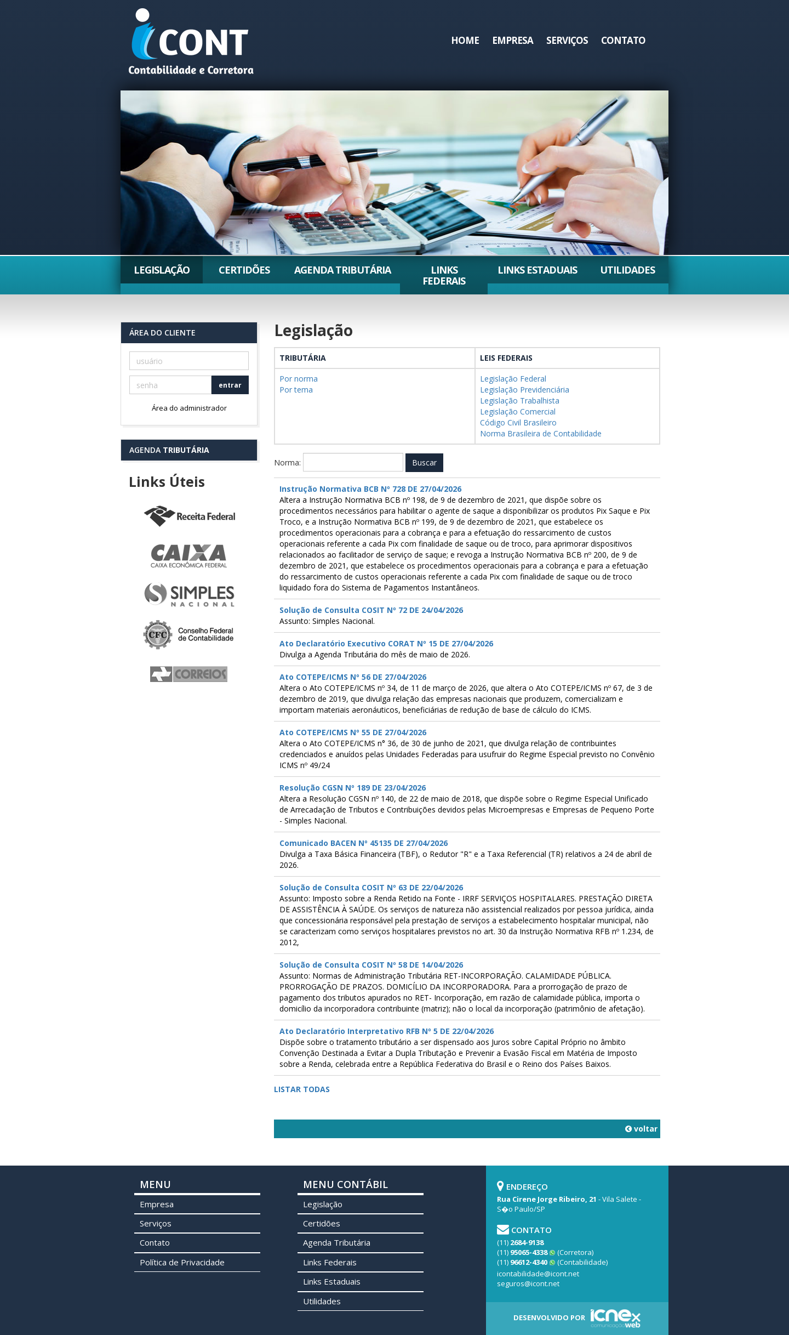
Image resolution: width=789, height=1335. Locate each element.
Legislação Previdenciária (524, 389)
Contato (623, 40)
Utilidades (627, 269)
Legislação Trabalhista (519, 400)
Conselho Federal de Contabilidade (189, 635)
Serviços (567, 40)
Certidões (244, 269)
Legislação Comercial (518, 411)
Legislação (162, 269)
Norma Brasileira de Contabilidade (541, 433)
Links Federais (443, 275)
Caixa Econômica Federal (189, 556)
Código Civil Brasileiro (518, 422)
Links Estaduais (537, 269)
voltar (641, 1128)
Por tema (296, 389)
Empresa (512, 40)
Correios (189, 675)
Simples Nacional (189, 596)
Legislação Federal (513, 378)
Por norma (298, 378)
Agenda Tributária (342, 269)
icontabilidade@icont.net (538, 1274)
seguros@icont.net (528, 1283)
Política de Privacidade (182, 1262)
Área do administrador (189, 408)
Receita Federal (189, 517)
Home (465, 40)
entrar (230, 385)
